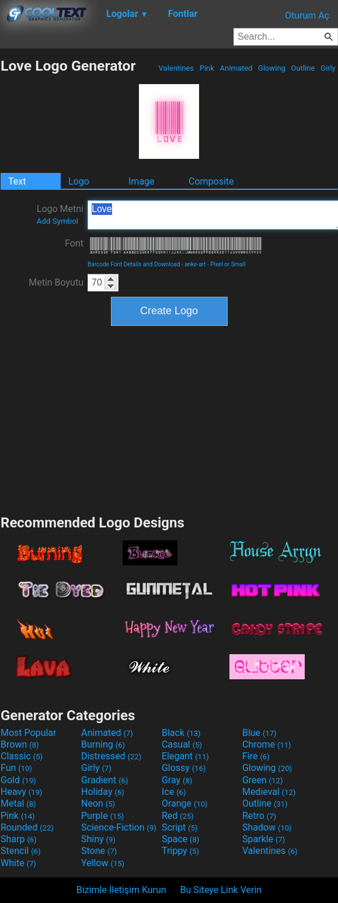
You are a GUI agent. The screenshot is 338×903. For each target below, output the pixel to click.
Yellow (102, 863)
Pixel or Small (227, 264)
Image (141, 181)
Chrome (266, 744)
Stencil (20, 850)
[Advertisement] (169, 419)
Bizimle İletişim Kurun (121, 889)
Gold (18, 780)
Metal (18, 803)
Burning (103, 744)
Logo (78, 181)
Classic (22, 756)
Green (262, 780)
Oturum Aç (307, 15)
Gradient (104, 780)
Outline (302, 68)
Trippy (180, 850)
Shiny (98, 839)
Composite (211, 181)
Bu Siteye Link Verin (221, 889)
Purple (102, 815)
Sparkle (263, 839)
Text (17, 181)
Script (180, 827)
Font (74, 243)
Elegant (185, 756)
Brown (20, 744)
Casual (182, 744)
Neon (98, 803)
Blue (259, 732)
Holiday (102, 791)
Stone (99, 850)
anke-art (194, 264)
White (18, 863)
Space (180, 839)
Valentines (176, 68)
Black (181, 732)
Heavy (21, 791)
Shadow (267, 827)
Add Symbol (57, 221)
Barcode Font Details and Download (134, 264)
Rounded (27, 827)
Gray (177, 780)
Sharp (19, 839)
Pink (207, 68)
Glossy (184, 767)
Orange (185, 803)
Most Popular (29, 732)
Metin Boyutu (56, 282)
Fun (16, 767)
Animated (236, 68)
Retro (259, 815)
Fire (256, 756)
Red (178, 815)
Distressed (111, 756)
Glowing (271, 68)
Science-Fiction (118, 827)
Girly (328, 68)
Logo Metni (60, 214)
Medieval (269, 791)
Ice (174, 791)
